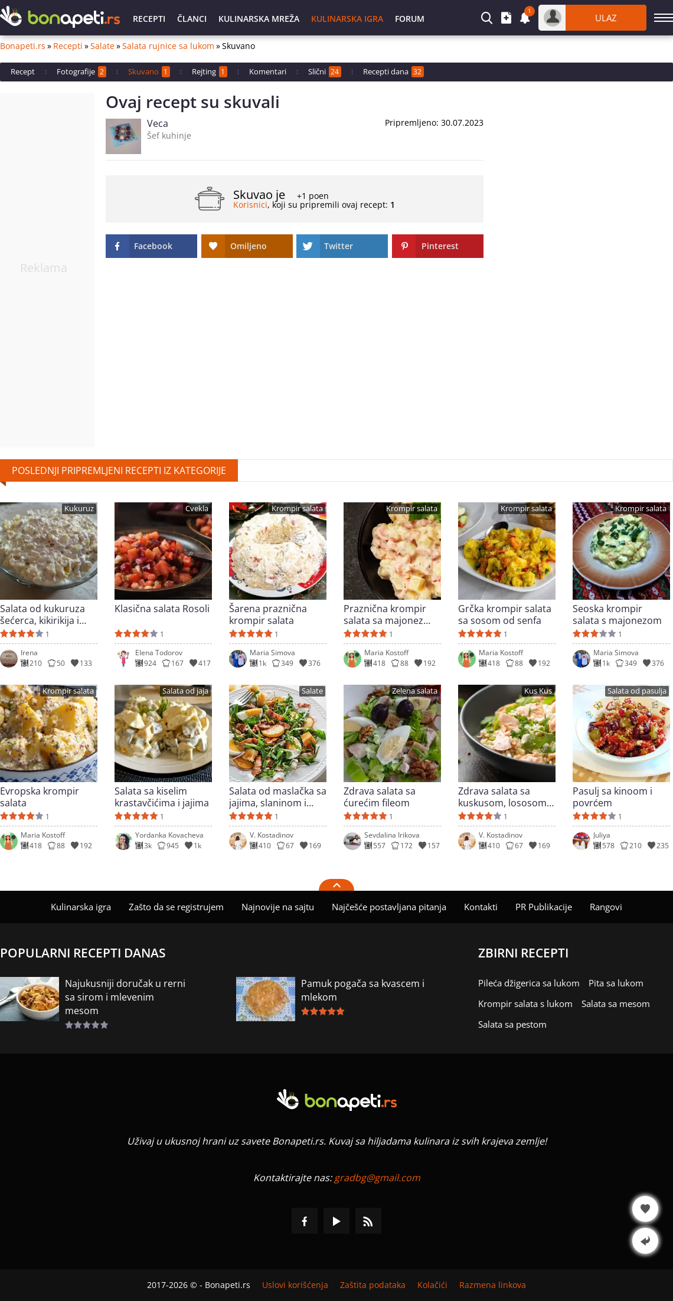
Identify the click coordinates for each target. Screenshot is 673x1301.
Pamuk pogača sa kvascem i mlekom (362, 990)
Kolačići (432, 1285)
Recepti (149, 18)
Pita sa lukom (616, 983)
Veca (157, 123)
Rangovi (606, 907)
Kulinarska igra (347, 18)
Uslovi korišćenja (295, 1285)
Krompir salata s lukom (525, 1003)
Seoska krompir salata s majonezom (617, 614)
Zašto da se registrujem (176, 907)
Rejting (209, 71)
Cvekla (196, 509)
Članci (192, 18)
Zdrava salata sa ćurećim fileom (380, 797)
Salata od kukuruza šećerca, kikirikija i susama (42, 614)
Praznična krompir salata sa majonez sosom (385, 614)
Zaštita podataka (373, 1285)
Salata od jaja (185, 691)
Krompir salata (297, 509)
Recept (23, 71)
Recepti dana (393, 71)
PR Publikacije (543, 907)
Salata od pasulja (637, 691)
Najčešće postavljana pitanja (389, 907)
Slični (324, 71)
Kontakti (481, 907)
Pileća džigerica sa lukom (529, 983)
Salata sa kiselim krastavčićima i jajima (162, 797)
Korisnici (250, 204)
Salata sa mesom (615, 1003)
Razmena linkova (492, 1285)
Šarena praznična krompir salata (268, 614)
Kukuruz (79, 509)
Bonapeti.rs (22, 46)
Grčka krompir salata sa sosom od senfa (504, 614)
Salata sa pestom (512, 1024)
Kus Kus (538, 691)
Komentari (267, 71)
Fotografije (81, 71)
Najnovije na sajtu (277, 907)
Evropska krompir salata (39, 797)
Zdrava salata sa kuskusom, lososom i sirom (504, 797)
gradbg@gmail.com (377, 1177)
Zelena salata (414, 691)
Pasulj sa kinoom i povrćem (612, 797)
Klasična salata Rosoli (162, 609)
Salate (102, 46)
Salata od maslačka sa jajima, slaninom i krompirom (277, 797)
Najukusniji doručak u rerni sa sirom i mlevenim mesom (125, 997)
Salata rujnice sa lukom (168, 46)
